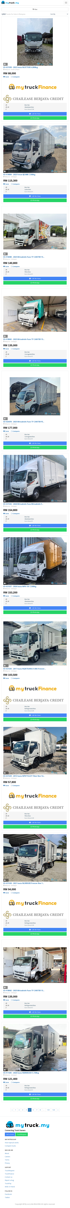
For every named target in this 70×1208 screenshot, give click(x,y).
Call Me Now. (35, 114)
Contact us (8, 1177)
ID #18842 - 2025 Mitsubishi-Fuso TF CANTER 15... (23, 990)
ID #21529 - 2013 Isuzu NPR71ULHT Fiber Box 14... (23, 776)
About (7, 1153)
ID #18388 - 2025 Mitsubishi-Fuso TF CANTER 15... (23, 257)
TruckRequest (21, 1134)
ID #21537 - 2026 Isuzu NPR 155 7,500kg (19, 586)
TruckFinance (9, 1174)
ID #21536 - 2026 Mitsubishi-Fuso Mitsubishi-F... (23, 504)
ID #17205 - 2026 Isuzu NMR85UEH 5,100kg (21, 1073)
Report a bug (9, 1180)
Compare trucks (10, 1146)
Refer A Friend (10, 1187)
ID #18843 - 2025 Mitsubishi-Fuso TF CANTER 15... (23, 339)
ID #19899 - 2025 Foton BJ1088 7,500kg (19, 174)
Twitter (7, 1197)
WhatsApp (35, 118)
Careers (7, 1157)
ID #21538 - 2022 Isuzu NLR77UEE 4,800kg (20, 67)
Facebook (8, 1194)
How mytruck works (12, 1143)
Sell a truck (10, 1134)
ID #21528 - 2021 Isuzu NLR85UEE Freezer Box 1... (23, 883)
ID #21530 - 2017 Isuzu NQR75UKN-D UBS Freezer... (24, 669)
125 (48, 1110)
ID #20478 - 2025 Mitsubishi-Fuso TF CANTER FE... (23, 422)
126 (53, 1110)
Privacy (7, 1163)
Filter (35, 9)
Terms (7, 1160)
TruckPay (8, 1183)
